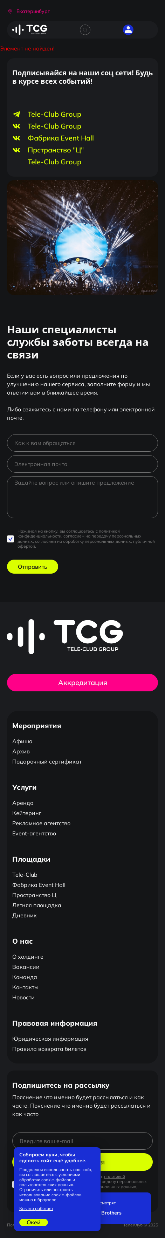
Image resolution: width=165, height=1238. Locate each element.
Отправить (32, 566)
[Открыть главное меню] (147, 30)
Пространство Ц (34, 894)
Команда (24, 976)
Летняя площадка (36, 905)
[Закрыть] (143, 1199)
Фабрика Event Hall (39, 884)
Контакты (25, 987)
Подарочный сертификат (47, 761)
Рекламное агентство (41, 823)
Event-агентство (34, 833)
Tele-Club (24, 874)
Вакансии (26, 966)
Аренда (23, 802)
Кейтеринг (26, 812)
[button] (28, 11)
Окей (34, 1222)
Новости (23, 997)
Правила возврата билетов (49, 1048)
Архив (21, 751)
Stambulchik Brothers (96, 1213)
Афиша (22, 741)
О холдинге (27, 956)
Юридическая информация (50, 1038)
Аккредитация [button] (82, 682)
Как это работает (36, 1208)
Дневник (24, 915)
